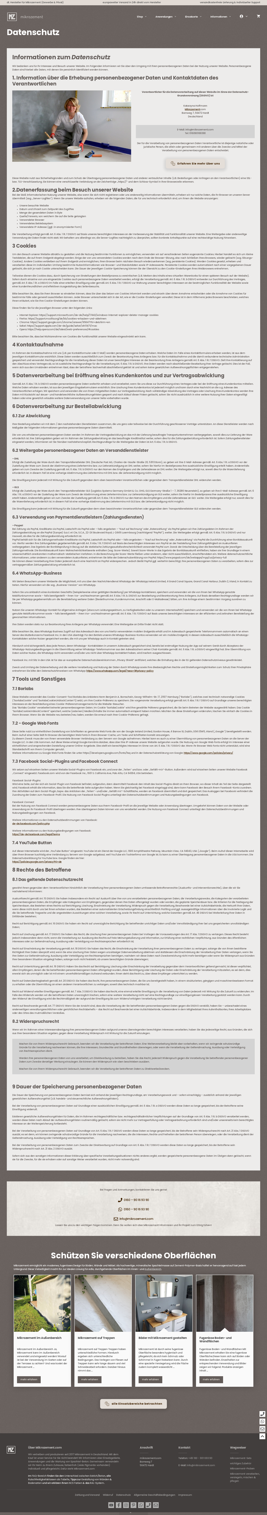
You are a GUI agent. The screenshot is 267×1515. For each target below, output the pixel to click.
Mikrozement (192, 109)
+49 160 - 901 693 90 (200, 1458)
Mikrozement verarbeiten (244, 1474)
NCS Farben (75, 1483)
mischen (248, 1477)
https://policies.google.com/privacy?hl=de (37, 862)
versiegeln (236, 1477)
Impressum (185, 1495)
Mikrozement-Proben (242, 1468)
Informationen (222, 17)
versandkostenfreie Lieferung (216, 2)
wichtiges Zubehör (240, 1463)
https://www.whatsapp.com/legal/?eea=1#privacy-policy (119, 671)
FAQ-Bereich (39, 1476)
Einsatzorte (195, 17)
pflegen (234, 1481)
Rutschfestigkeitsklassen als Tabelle (48, 1479)
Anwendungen (168, 17)
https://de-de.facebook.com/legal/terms (36, 834)
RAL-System (97, 1483)
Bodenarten (35, 1483)
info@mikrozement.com (201, 1465)
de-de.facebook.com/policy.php (31, 824)
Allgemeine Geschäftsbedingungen (154, 1495)
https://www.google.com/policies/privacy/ (208, 753)
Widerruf (108, 1495)
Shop (144, 17)
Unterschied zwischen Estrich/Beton (84, 1476)
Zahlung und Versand (87, 1495)
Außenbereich (153, 1269)
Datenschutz (123, 1495)
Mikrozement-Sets (240, 1458)
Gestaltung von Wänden (95, 1479)
